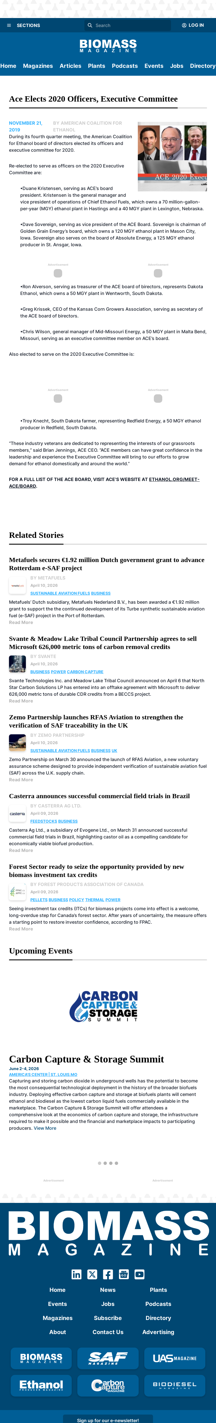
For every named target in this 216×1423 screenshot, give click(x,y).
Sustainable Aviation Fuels (60, 593)
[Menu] (9, 25)
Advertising (158, 1332)
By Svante (43, 656)
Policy (76, 899)
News (108, 1289)
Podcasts (125, 65)
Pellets (39, 899)
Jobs (176, 65)
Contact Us (108, 1332)
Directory (203, 65)
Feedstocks (43, 821)
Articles (70, 65)
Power (58, 671)
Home (8, 65)
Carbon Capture (85, 671)
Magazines (38, 65)
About (57, 1332)
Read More (21, 622)
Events (154, 65)
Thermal (94, 899)
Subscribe (108, 1318)
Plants (96, 65)
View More (45, 1128)
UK (114, 750)
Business (101, 593)
